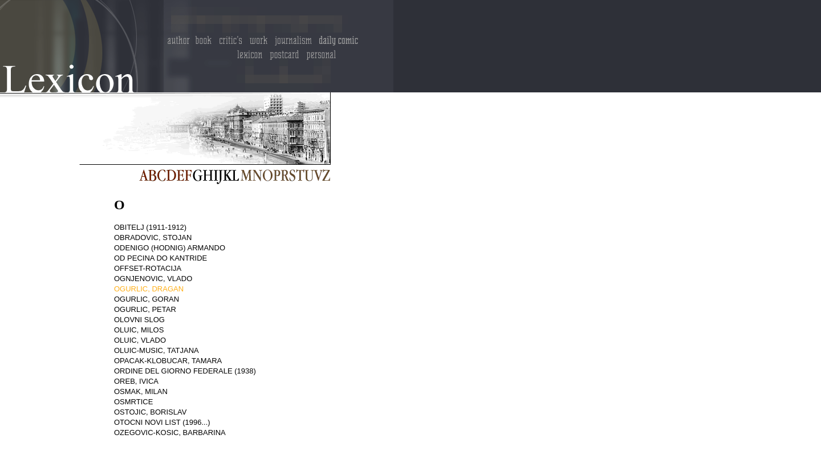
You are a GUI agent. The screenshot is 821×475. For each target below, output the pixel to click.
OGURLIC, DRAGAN (149, 289)
